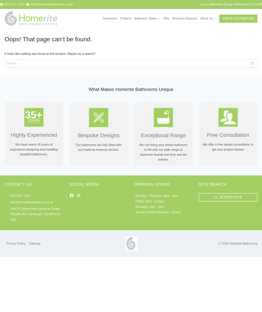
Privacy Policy (16, 243)
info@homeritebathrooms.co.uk (31, 202)
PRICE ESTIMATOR (238, 18)
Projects (125, 18)
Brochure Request (184, 18)
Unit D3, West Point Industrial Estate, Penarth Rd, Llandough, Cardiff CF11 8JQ (35, 214)
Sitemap (34, 243)
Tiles (166, 18)
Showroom (110, 18)
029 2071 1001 (20, 195)
